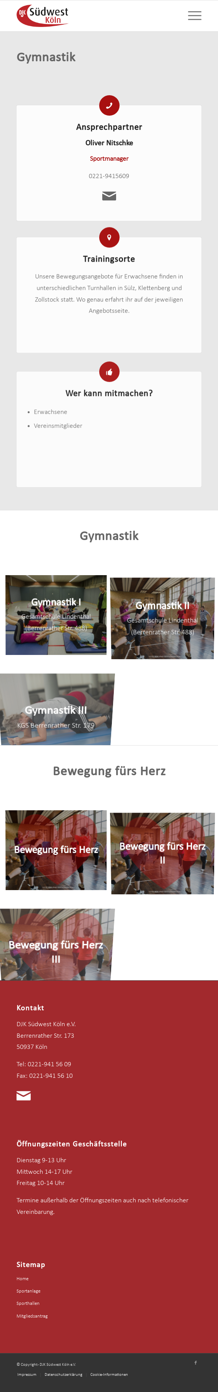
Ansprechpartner (109, 129)
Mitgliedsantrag (32, 1316)
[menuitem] (190, 15)
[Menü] (190, 15)
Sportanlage (28, 1291)
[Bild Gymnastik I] (59, 617)
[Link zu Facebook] (195, 1363)
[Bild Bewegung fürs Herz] (59, 852)
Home (22, 1278)
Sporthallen (28, 1303)
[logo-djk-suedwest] (91, 15)
